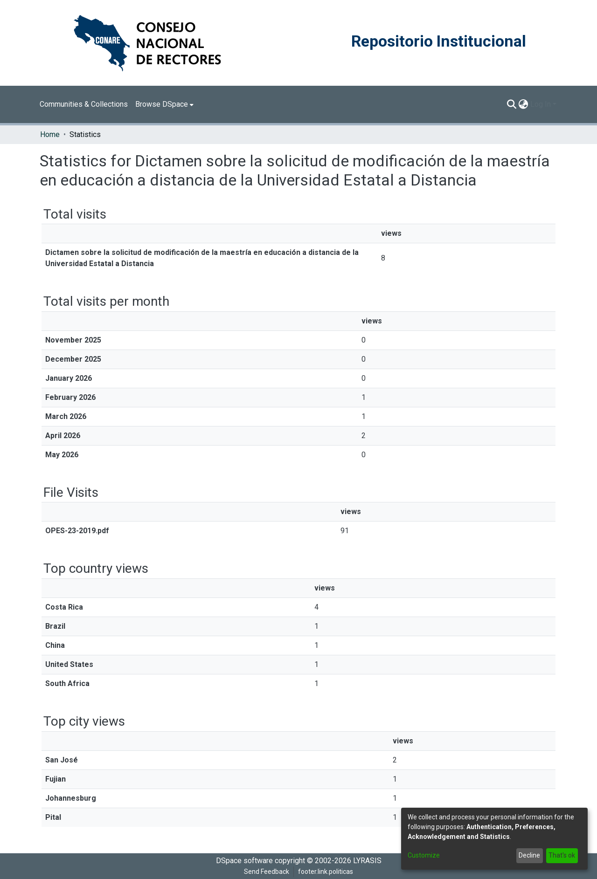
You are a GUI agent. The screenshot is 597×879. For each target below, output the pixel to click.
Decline (529, 855)
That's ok (561, 855)
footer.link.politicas (325, 871)
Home (50, 134)
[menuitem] (164, 104)
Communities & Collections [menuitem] (84, 104)
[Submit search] (512, 104)
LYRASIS (367, 860)
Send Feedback (266, 871)
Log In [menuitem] (540, 104)
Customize (424, 855)
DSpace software (244, 860)
